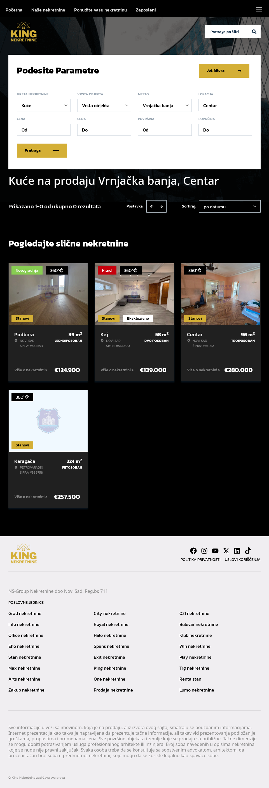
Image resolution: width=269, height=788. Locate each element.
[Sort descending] (161, 206)
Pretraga (42, 150)
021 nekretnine (194, 612)
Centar (210, 105)
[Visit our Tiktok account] (248, 550)
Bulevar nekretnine (198, 623)
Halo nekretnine (110, 634)
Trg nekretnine (194, 667)
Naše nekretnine (48, 9)
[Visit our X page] (226, 550)
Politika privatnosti (200, 559)
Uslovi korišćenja (243, 559)
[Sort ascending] (152, 206)
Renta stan (190, 678)
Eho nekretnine (23, 645)
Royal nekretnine (111, 623)
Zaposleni (146, 9)
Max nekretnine (24, 667)
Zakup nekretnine (26, 689)
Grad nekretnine (24, 612)
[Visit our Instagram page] (204, 550)
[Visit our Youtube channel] (215, 550)
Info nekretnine (23, 623)
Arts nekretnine (24, 678)
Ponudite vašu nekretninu (100, 9)
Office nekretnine (25, 634)
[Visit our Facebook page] (193, 550)
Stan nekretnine (24, 656)
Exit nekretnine (109, 656)
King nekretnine (110, 667)
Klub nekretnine (195, 634)
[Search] (254, 31)
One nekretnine (109, 678)
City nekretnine (110, 612)
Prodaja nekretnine (113, 689)
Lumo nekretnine (196, 689)
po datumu (215, 206)
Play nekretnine (195, 656)
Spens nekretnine (111, 645)
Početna (14, 9)
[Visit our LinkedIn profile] (237, 550)
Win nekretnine (194, 645)
